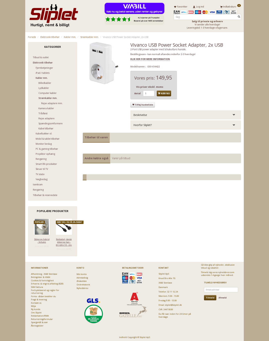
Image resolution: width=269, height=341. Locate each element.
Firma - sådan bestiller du (43, 295)
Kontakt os (36, 302)
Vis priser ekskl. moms (149, 86)
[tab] (186, 114)
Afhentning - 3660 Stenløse (44, 273)
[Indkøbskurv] (230, 6)
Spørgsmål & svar (39, 321)
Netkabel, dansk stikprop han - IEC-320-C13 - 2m (64, 241)
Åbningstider (37, 324)
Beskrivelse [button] (140, 114)
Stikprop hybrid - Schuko (42, 240)
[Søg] (239, 16)
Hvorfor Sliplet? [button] (142, 124)
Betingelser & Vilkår (40, 276)
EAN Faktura (37, 286)
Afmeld (223, 296)
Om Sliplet (36, 311)
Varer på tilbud (121, 157)
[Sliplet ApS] (53, 14)
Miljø (33, 305)
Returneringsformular (42, 318)
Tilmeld (210, 296)
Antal (137, 92)
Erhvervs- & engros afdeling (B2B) (47, 283)
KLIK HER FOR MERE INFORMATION (150, 58)
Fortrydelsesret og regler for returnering (45, 291)
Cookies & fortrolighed (42, 279)
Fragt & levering (39, 299)
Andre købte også (96, 157)
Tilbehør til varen (96, 136)
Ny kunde (35, 308)
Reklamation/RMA (40, 315)
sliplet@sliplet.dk (173, 304)
